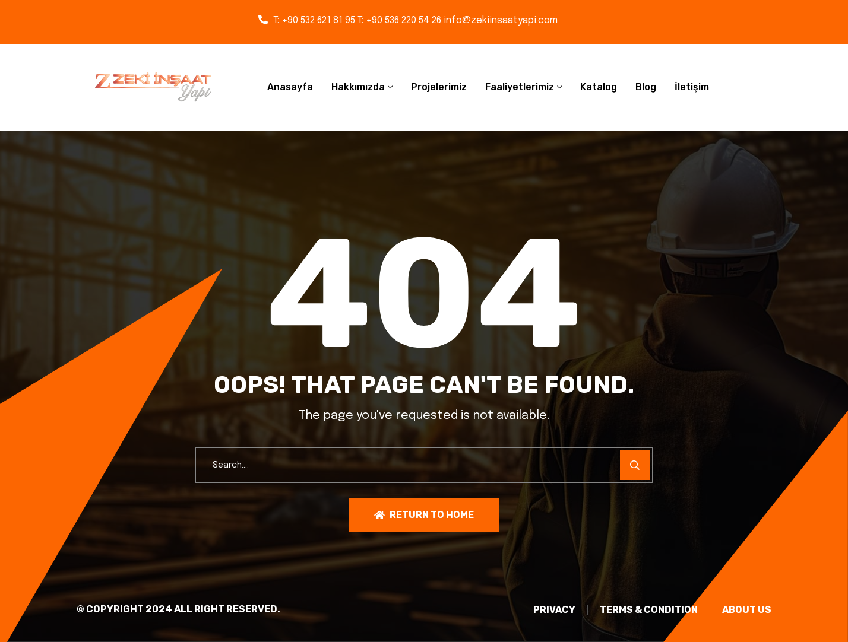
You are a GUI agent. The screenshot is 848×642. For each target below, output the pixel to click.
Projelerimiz (439, 87)
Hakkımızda (358, 87)
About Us (746, 610)
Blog (645, 87)
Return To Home (424, 514)
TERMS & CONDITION (649, 610)
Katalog (598, 87)
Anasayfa (290, 87)
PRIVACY (554, 610)
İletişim (692, 87)
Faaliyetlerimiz (519, 87)
